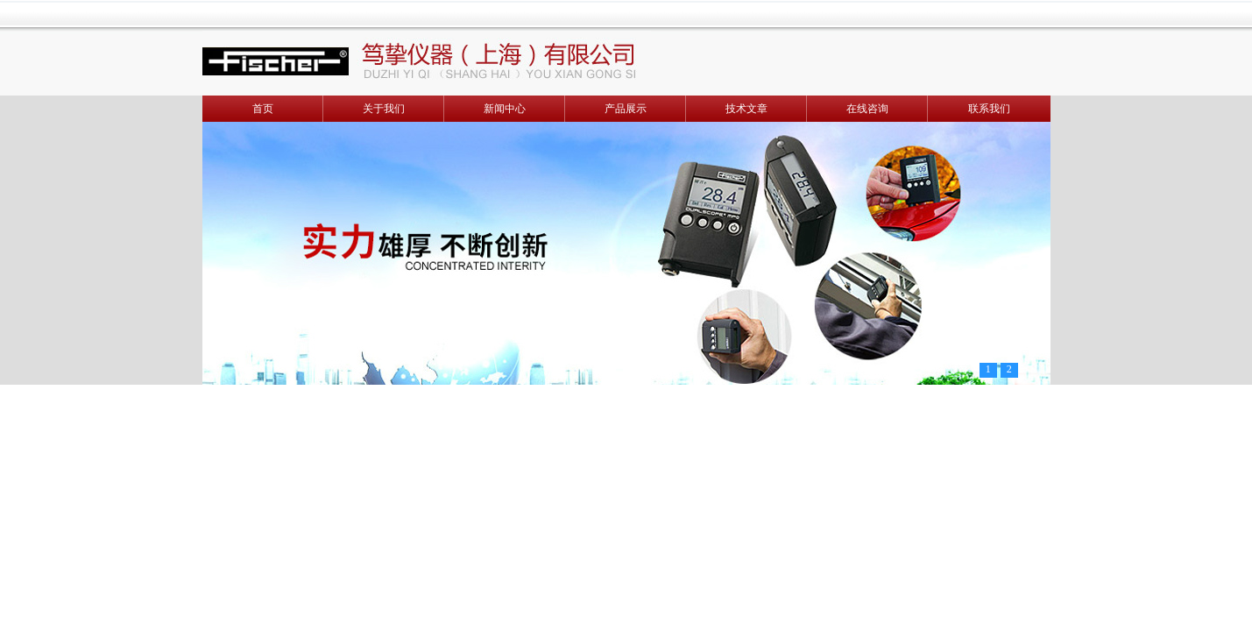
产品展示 (626, 109)
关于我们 (384, 109)
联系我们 (989, 109)
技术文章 (746, 109)
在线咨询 (867, 109)
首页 (262, 109)
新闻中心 (505, 109)
